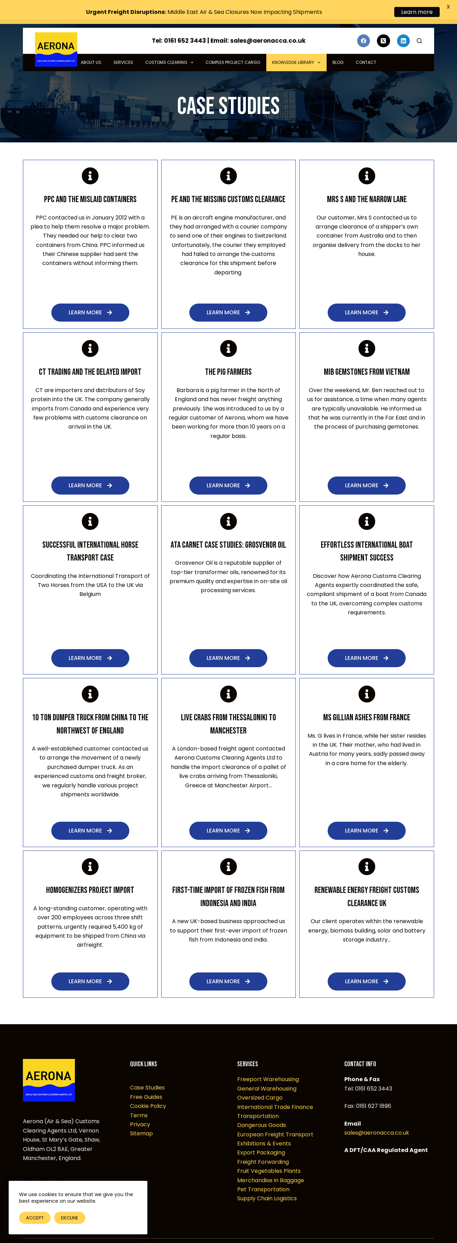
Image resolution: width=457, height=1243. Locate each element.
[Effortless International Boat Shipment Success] (367, 506)
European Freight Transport (275, 1120)
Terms (139, 1101)
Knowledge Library (297, 48)
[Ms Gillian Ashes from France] (367, 679)
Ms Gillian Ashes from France (366, 703)
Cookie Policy (148, 1092)
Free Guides (146, 1082)
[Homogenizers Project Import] (90, 852)
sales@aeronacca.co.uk (376, 1118)
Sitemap (141, 1119)
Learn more (417, 12)
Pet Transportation (263, 1175)
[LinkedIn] (403, 26)
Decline (69, 1218)
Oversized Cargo (260, 1083)
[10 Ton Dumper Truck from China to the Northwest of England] (90, 679)
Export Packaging (261, 1138)
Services (123, 48)
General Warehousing (266, 1074)
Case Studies (147, 1073)
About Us (91, 48)
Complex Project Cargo (233, 48)
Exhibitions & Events (264, 1129)
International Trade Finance (275, 1092)
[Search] (419, 26)
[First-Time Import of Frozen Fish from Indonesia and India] (228, 852)
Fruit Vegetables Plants (269, 1157)
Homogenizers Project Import (90, 876)
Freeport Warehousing (268, 1065)
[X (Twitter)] (383, 26)
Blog (338, 48)
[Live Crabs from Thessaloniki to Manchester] (228, 679)
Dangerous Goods (261, 1111)
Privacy (140, 1110)
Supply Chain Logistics (267, 1184)
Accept (35, 1218)
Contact (366, 48)
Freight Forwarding (263, 1147)
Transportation (258, 1101)
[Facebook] (363, 26)
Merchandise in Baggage (270, 1166)
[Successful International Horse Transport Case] (90, 506)
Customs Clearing (170, 48)
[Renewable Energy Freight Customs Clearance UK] (367, 852)
